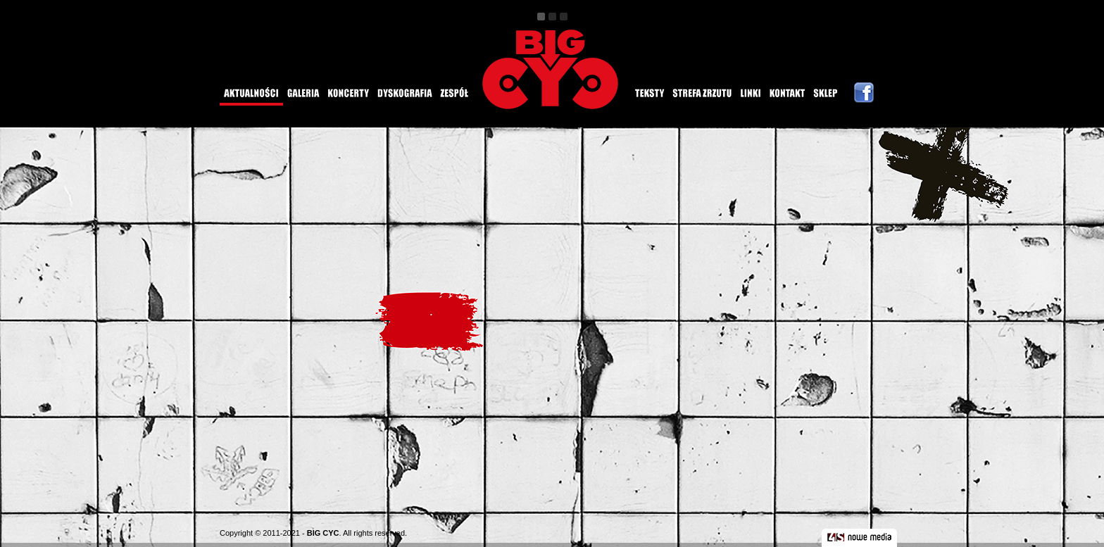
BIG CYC (323, 533)
